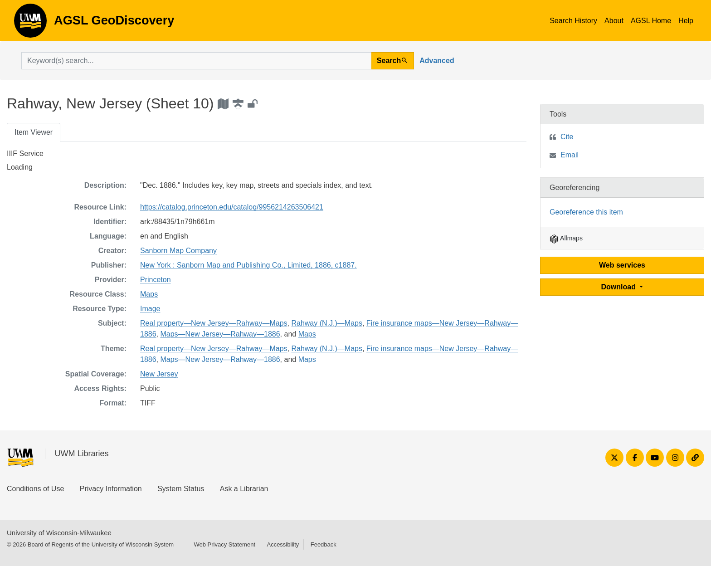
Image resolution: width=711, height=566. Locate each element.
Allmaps (566, 238)
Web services (622, 265)
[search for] (196, 60)
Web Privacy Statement (224, 544)
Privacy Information (111, 489)
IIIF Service (25, 153)
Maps (149, 294)
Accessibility (283, 544)
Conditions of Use (35, 489)
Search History (573, 20)
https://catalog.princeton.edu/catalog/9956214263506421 (231, 207)
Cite (566, 137)
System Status (180, 489)
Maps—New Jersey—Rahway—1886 (220, 334)
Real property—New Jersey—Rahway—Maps (213, 323)
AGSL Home (651, 20)
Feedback (323, 544)
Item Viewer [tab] (34, 132)
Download (619, 287)
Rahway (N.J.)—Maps (326, 323)
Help (685, 20)
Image (150, 308)
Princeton (155, 279)
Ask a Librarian (244, 489)
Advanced (436, 60)
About (613, 20)
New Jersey (159, 374)
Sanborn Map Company (178, 250)
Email (569, 155)
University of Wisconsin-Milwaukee (59, 533)
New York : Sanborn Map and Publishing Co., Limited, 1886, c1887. (248, 265)
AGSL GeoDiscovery (30, 24)
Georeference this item (586, 212)
